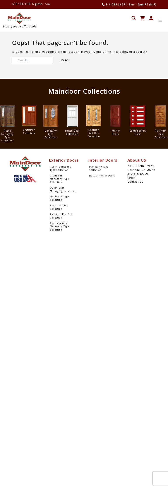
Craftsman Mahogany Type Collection (59, 179)
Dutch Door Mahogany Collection (63, 189)
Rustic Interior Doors (102, 175)
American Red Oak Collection (61, 216)
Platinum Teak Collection (59, 207)
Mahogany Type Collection (59, 198)
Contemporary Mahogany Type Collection (59, 226)
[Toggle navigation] (160, 20)
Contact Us (135, 181)
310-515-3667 (113, 4)
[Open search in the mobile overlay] (134, 17)
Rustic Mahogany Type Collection (60, 168)
